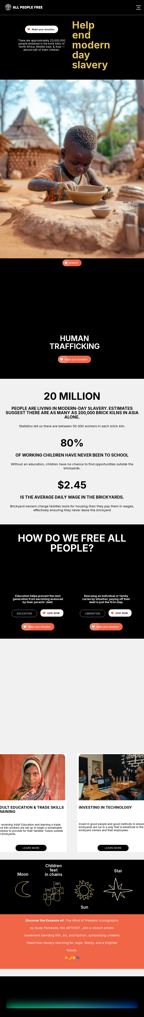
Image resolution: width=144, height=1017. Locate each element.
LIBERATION (92, 613)
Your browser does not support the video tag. (120, 20)
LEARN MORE (31, 847)
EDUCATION (24, 613)
